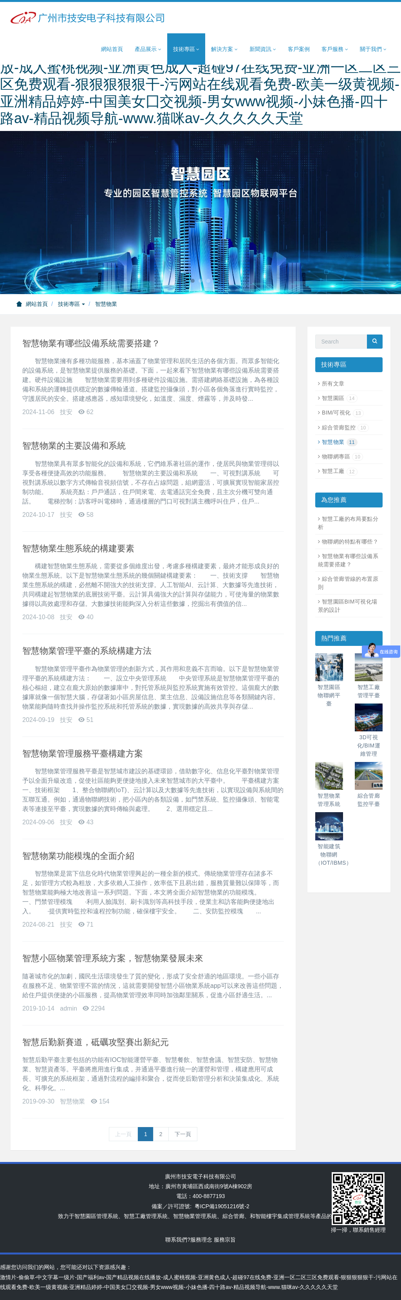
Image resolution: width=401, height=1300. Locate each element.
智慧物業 (106, 304)
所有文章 (333, 383)
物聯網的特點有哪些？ (350, 541)
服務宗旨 (225, 1239)
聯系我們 (176, 1239)
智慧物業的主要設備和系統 (74, 446)
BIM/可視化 (343, 412)
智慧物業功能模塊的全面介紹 (78, 856)
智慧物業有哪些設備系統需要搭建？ (91, 343)
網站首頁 (112, 49)
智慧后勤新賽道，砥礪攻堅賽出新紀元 (95, 1042)
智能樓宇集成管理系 (280, 1216)
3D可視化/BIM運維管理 (368, 745)
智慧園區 (340, 398)
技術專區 (71, 304)
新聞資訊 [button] (262, 49)
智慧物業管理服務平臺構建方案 (82, 753)
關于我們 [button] (373, 49)
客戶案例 (299, 49)
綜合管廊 (233, 1216)
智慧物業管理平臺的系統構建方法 (87, 651)
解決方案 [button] (224, 49)
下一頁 (183, 1134)
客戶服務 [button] (335, 49)
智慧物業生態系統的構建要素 (78, 548)
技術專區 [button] (186, 49)
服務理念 (201, 1239)
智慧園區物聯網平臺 (329, 695)
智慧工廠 (340, 471)
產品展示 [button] (148, 49)
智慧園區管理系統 (96, 1216)
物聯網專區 (342, 456)
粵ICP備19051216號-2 (222, 1206)
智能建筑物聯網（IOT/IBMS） (333, 854)
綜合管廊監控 (345, 427)
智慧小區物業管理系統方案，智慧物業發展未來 (112, 958)
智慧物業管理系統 (195, 1216)
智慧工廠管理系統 (146, 1216)
